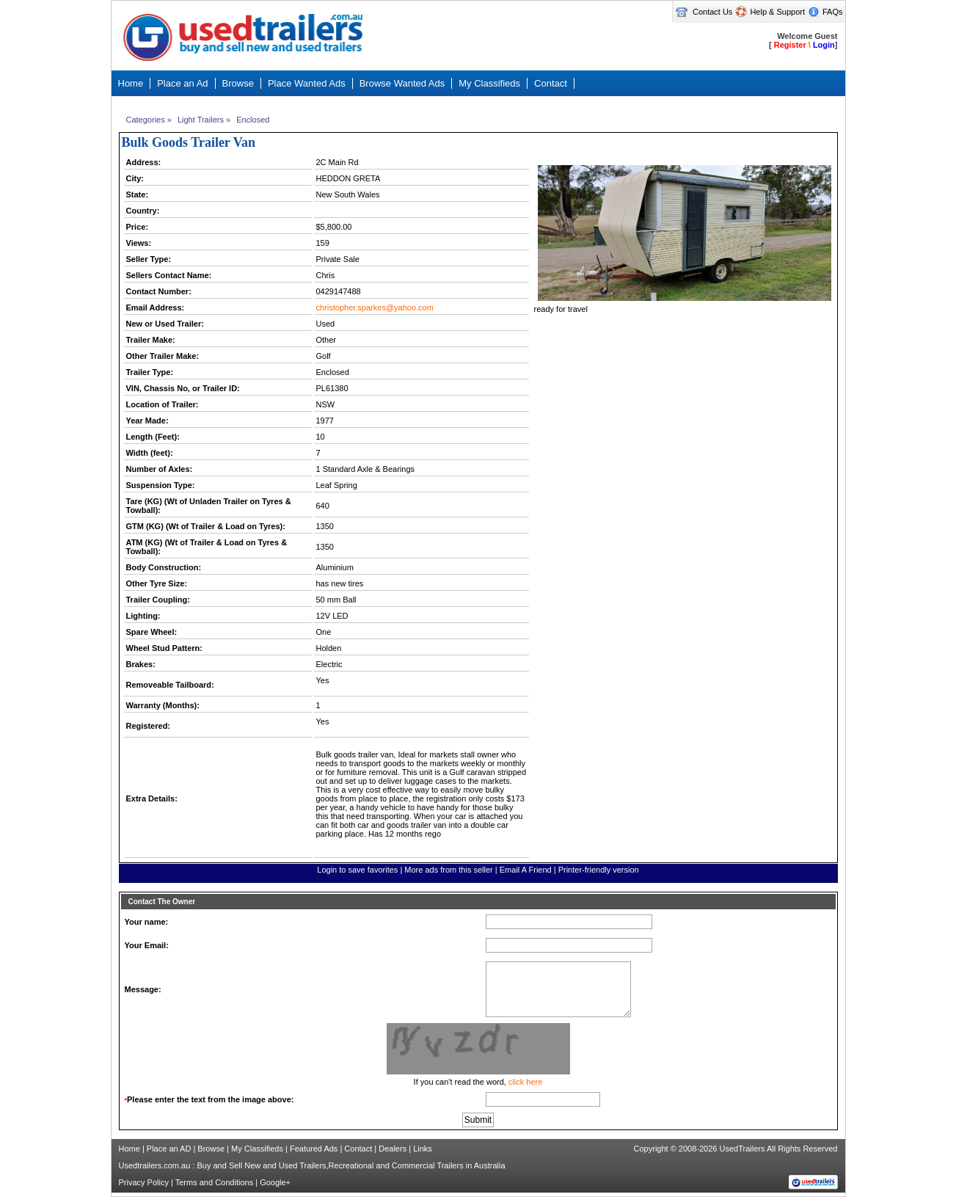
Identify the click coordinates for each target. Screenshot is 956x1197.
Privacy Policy (144, 1182)
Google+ (275, 1182)
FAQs (832, 11)
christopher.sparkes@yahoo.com (375, 307)
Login (824, 44)
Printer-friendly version (598, 869)
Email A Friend (526, 869)
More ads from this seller (448, 869)
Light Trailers (201, 119)
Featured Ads (313, 1148)
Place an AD (169, 1148)
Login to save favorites (357, 869)
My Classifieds (257, 1148)
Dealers (392, 1148)
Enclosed (252, 119)
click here (525, 1081)
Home (129, 1148)
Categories (145, 119)
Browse (211, 1148)
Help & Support (777, 11)
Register (790, 44)
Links (422, 1148)
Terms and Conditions (214, 1182)
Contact (358, 1148)
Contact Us (712, 11)
